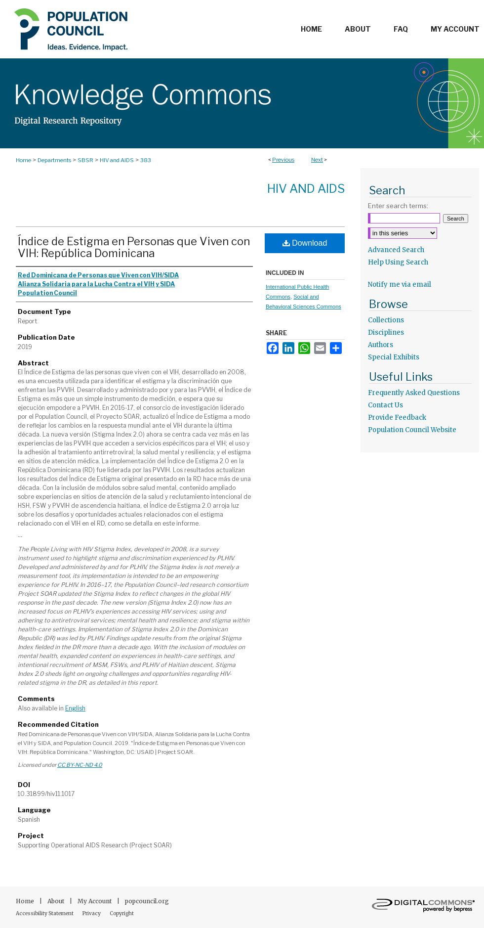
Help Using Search (398, 262)
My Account (95, 901)
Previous (283, 159)
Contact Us (385, 405)
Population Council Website (412, 430)
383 (145, 160)
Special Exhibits (393, 357)
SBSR (85, 160)
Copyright (122, 913)
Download (304, 243)
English (75, 708)
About (56, 901)
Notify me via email (399, 284)
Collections (386, 320)
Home (23, 160)
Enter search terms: (398, 206)
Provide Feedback (397, 417)
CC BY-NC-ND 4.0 (79, 764)
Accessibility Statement (45, 913)
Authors (380, 345)
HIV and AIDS (117, 160)
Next (317, 159)
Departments (54, 160)
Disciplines (386, 332)
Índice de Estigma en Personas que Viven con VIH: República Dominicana (134, 247)
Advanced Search (396, 250)
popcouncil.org (147, 901)
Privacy (92, 913)
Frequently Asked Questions (414, 393)
